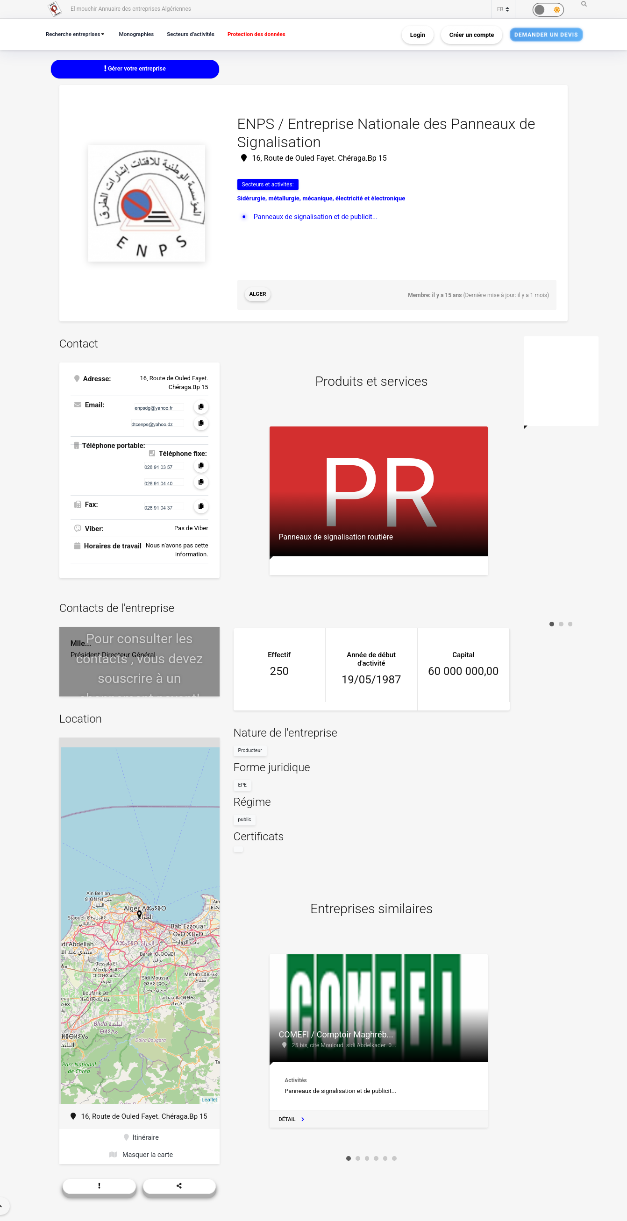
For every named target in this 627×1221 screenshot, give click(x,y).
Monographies (141, 33)
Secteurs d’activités (198, 33)
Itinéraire (141, 1137)
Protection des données (267, 33)
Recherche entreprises (75, 33)
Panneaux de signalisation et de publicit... (318, 217)
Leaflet (209, 1099)
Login (417, 34)
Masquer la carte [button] (141, 1155)
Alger (258, 294)
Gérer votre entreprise (135, 68)
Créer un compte (471, 34)
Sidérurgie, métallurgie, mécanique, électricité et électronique (321, 198)
